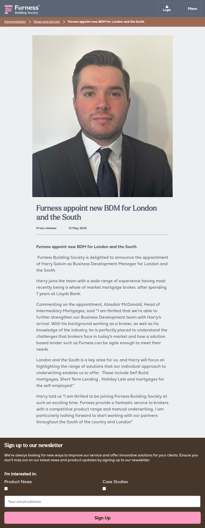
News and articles (47, 21)
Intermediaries (15, 21)
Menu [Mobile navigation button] (188, 8)
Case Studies (115, 481)
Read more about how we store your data (39, 467)
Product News (18, 481)
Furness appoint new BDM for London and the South (106, 21)
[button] (167, 8)
